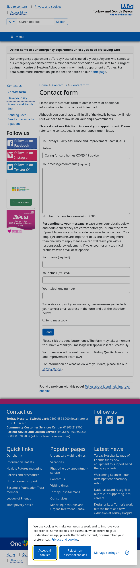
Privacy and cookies (64, 539)
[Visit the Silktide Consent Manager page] (126, 552)
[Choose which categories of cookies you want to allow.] (107, 553)
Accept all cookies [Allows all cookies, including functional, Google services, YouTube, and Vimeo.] (45, 552)
